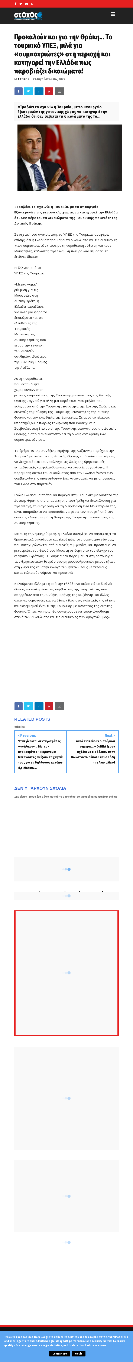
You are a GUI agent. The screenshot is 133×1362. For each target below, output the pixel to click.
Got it (78, 1353)
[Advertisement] (83, 324)
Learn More (59, 1353)
